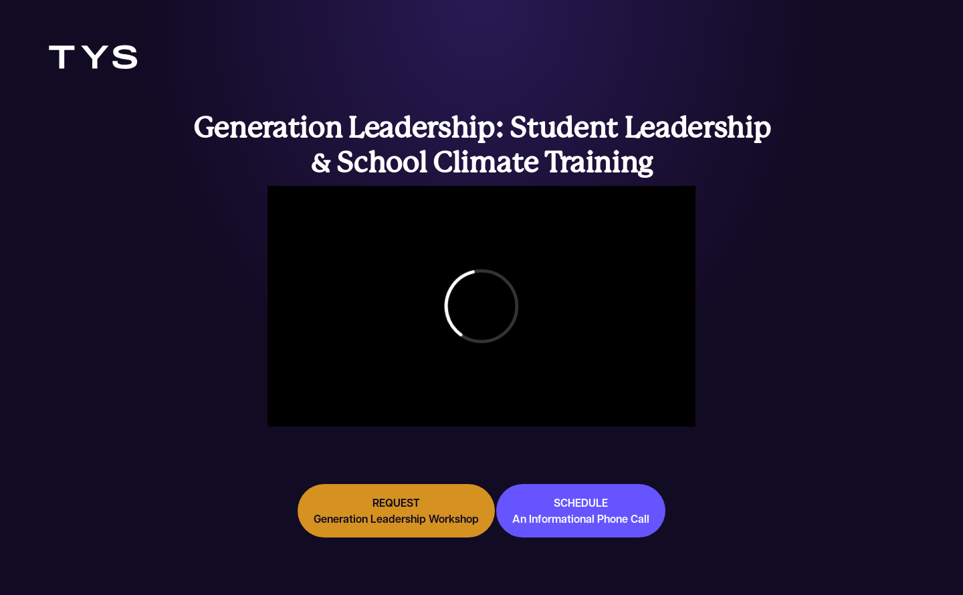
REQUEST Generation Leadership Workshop (396, 510)
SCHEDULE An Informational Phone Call (580, 510)
